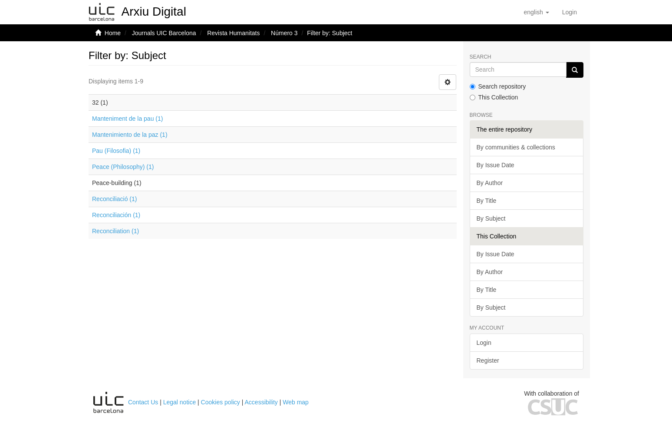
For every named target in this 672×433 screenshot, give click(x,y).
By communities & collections (516, 147)
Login (484, 342)
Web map (296, 402)
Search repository (498, 86)
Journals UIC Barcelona (164, 33)
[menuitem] (569, 12)
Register (488, 360)
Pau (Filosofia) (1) (116, 150)
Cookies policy (220, 402)
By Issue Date (495, 165)
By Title (487, 200)
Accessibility (261, 402)
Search (480, 57)
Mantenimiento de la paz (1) (130, 134)
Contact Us (143, 402)
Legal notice (179, 402)
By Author (490, 182)
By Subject (491, 218)
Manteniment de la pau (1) (127, 118)
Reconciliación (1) (116, 215)
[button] (536, 12)
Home (113, 33)
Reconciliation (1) (115, 231)
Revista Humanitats (233, 33)
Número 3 (284, 33)
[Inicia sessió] (569, 12)
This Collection (494, 97)
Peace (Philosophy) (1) (123, 166)
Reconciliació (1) (114, 198)
